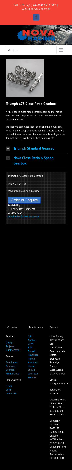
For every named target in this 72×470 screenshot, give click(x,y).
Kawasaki (32, 362)
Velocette (33, 373)
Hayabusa (33, 355)
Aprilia (31, 340)
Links (8, 389)
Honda (31, 358)
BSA (30, 347)
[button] (36, 148)
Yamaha (32, 377)
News (9, 386)
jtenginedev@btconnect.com (23, 216)
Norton (31, 366)
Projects (10, 346)
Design (9, 342)
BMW (30, 343)
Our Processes (13, 350)
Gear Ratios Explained (11, 364)
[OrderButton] (24, 198)
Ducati (31, 351)
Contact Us (11, 393)
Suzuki (31, 369)
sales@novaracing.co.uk (36, 8)
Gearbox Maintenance (12, 371)
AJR (30, 336)
